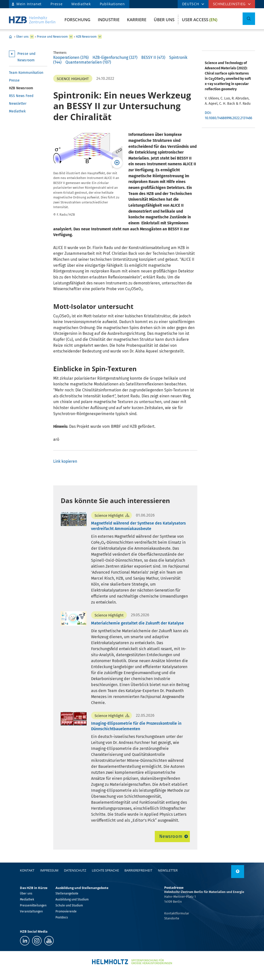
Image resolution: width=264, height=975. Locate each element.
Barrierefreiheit (138, 870)
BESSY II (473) (153, 57)
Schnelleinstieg (229, 3)
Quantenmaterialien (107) (88, 62)
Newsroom (170, 836)
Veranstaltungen (31, 911)
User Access (199, 19)
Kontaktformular (176, 913)
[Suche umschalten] (249, 18)
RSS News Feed (21, 96)
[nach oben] (237, 871)
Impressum (49, 870)
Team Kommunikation (26, 73)
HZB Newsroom (86, 36)
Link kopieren (65, 461)
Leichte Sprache (105, 870)
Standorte (171, 918)
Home (10, 37)
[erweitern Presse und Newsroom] (71, 37)
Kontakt (27, 870)
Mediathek (81, 3)
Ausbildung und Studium (72, 899)
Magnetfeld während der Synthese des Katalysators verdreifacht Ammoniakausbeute (138, 526)
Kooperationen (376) (71, 57)
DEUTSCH (190, 3)
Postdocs (61, 917)
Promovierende (66, 911)
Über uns (164, 19)
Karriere (136, 19)
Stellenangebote (66, 893)
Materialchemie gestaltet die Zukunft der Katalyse (137, 623)
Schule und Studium (69, 905)
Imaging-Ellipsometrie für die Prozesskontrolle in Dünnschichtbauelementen (136, 726)
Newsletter (17, 103)
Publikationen (112, 3)
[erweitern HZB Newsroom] (100, 37)
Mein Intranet (29, 3)
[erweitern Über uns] (32, 37)
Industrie (108, 19)
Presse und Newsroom (52, 36)
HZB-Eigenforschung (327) (115, 57)
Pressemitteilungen (33, 905)
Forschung (77, 19)
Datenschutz (75, 870)
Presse (56, 3)
